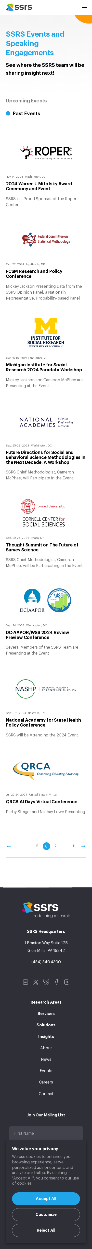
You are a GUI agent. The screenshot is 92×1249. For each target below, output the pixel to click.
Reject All (46, 1230)
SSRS (19, 7)
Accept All (46, 1199)
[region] (46, 1191)
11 (74, 846)
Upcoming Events (26, 100)
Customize (46, 1215)
